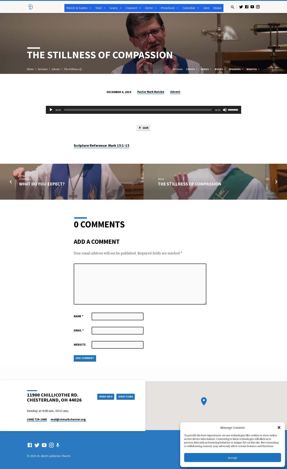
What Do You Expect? (42, 184)
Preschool (170, 8)
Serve (151, 8)
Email (79, 331)
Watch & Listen (78, 8)
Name (78, 317)
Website (80, 345)
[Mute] (225, 110)
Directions (125, 396)
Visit (100, 8)
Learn (116, 8)
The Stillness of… (73, 69)
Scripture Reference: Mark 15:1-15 (101, 146)
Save (143, 128)
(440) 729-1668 (37, 419)
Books (220, 69)
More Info (102, 396)
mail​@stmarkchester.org (68, 419)
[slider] (138, 110)
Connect (133, 8)
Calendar (191, 8)
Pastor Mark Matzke (150, 92)
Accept (232, 458)
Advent (56, 69)
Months (253, 69)
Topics (192, 69)
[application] (143, 110)
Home (217, 8)
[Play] (51, 110)
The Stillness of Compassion (189, 184)
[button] (279, 427)
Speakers (236, 69)
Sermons (43, 69)
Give (206, 8)
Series (206, 69)
